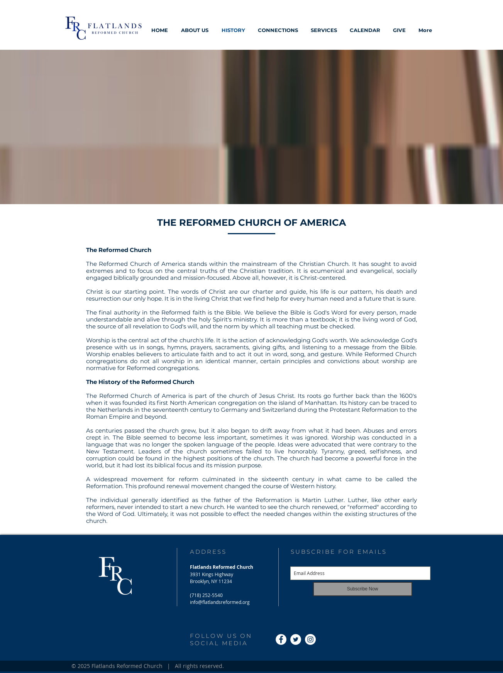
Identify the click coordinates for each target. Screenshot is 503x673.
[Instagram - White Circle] (310, 639)
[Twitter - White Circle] (295, 639)
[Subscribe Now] (362, 589)
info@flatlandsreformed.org (220, 602)
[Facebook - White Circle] (281, 639)
